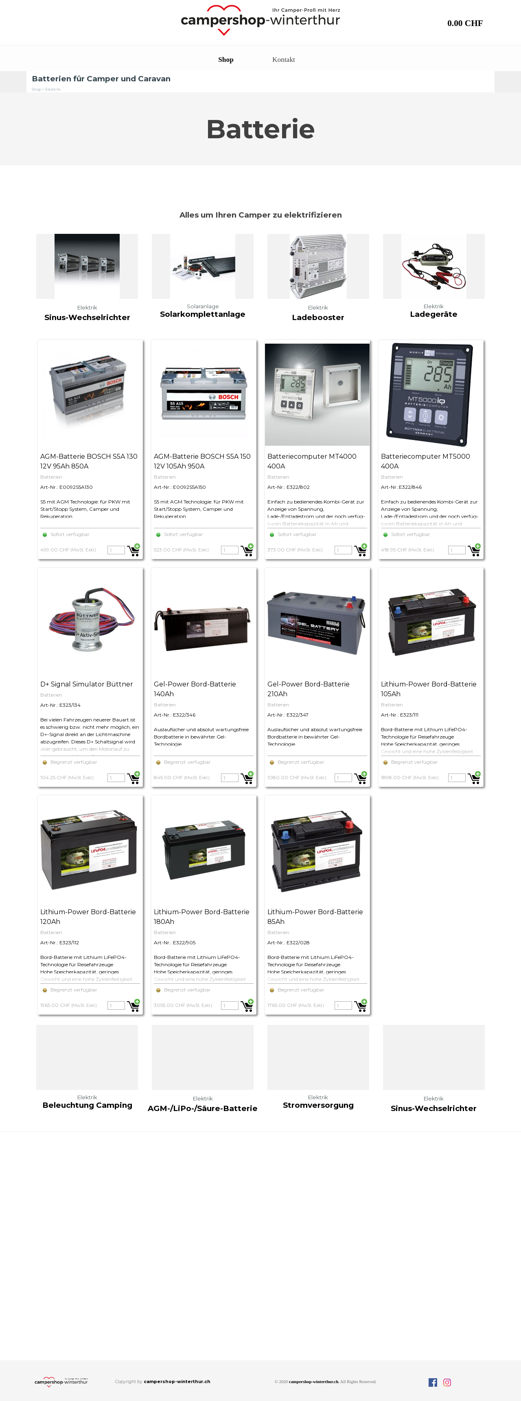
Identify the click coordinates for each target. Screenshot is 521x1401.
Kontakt (283, 59)
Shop (226, 59)
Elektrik (53, 89)
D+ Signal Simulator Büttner (86, 684)
